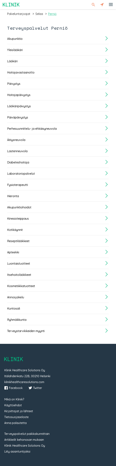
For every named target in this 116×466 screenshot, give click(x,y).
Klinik (11, 4)
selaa (39, 14)
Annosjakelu (15, 297)
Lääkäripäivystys (19, 106)
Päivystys (13, 83)
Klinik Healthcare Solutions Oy (24, 445)
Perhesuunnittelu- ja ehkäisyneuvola (32, 128)
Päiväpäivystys (17, 117)
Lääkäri (12, 61)
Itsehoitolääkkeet (19, 275)
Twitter (35, 388)
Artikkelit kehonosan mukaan (24, 439)
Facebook (13, 388)
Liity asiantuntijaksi (17, 451)
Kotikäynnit (15, 230)
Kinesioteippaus (18, 218)
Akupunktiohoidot (19, 207)
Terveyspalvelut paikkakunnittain (27, 434)
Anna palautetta (15, 423)
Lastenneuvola (17, 151)
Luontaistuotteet (18, 263)
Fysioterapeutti (17, 185)
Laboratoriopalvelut (21, 173)
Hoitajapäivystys (18, 95)
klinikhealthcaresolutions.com (24, 382)
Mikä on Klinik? (14, 399)
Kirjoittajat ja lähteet (18, 411)
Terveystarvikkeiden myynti (26, 331)
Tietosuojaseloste (16, 417)
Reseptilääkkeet (18, 241)
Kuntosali (13, 308)
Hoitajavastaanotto (21, 72)
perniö (52, 14)
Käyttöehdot (13, 405)
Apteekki (13, 252)
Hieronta (13, 196)
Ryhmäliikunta (16, 320)
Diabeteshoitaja (18, 162)
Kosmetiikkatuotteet (21, 286)
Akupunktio (15, 39)
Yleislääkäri (15, 50)
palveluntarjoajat (18, 14)
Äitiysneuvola (16, 140)
